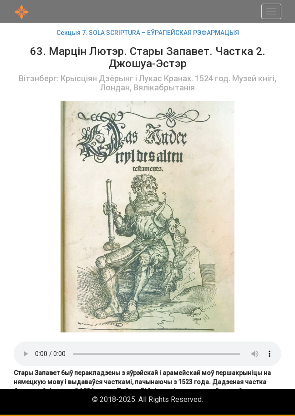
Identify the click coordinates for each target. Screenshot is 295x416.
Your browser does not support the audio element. (147, 354)
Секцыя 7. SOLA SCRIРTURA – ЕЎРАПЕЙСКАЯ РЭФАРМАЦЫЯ (147, 32)
